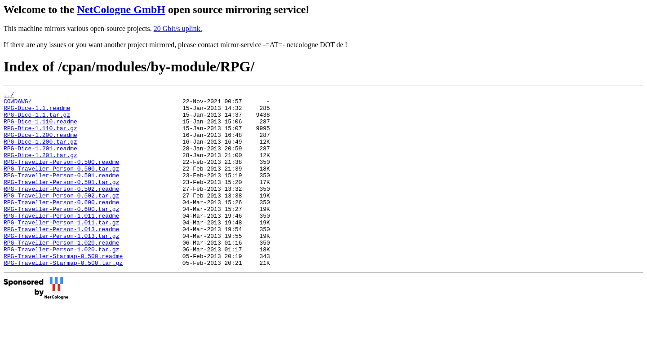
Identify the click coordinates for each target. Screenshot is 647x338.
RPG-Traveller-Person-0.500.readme (61, 176)
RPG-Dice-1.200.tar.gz (40, 152)
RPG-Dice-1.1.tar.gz (37, 120)
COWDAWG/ (17, 104)
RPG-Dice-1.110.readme (40, 128)
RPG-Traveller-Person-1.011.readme (61, 241)
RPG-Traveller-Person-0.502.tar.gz (61, 217)
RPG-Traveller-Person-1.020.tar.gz (61, 281)
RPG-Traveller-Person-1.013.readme (61, 257)
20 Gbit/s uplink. (178, 28)
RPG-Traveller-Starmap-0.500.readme (63, 289)
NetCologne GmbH (121, 9)
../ (9, 96)
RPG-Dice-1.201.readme (40, 160)
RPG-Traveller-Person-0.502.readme (61, 209)
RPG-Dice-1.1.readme (37, 112)
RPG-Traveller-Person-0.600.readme (61, 225)
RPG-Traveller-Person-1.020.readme (61, 273)
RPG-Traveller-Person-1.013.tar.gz (61, 265)
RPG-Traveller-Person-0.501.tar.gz (61, 201)
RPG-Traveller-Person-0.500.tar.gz (61, 184)
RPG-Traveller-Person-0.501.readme (61, 193)
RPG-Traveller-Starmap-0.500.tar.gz (63, 298)
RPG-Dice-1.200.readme (40, 144)
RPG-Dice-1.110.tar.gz (40, 136)
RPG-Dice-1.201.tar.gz (40, 168)
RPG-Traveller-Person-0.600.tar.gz (61, 233)
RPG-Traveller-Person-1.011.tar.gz (61, 249)
